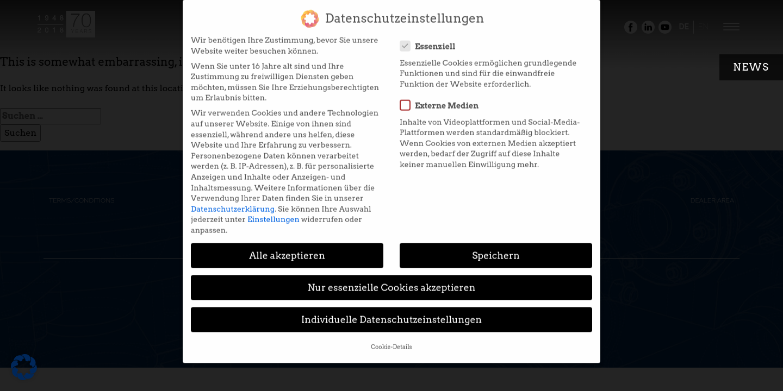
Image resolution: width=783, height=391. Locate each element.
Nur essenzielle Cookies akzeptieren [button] (391, 281)
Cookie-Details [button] (391, 341)
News (751, 67)
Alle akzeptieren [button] (287, 249)
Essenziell (431, 40)
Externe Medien (443, 99)
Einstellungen (273, 213)
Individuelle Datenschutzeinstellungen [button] (391, 313)
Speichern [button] (496, 249)
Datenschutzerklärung (233, 203)
